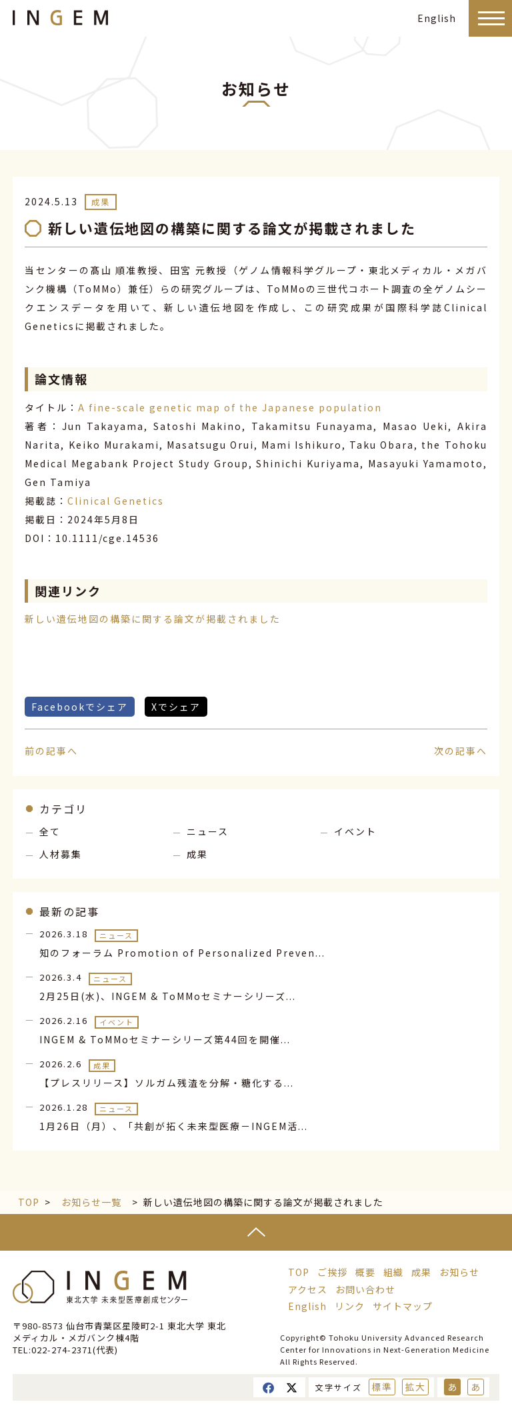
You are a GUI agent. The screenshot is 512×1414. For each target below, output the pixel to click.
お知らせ (459, 1272)
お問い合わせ (365, 1289)
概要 (365, 1272)
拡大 (415, 1386)
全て (50, 831)
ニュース (208, 831)
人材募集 (60, 854)
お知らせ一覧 (91, 1202)
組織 (393, 1272)
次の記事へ (460, 750)
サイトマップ (403, 1306)
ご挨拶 (332, 1272)
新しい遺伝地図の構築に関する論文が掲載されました (153, 618)
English (436, 18)
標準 (382, 1386)
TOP (28, 1202)
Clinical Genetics (115, 500)
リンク (350, 1306)
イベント (355, 831)
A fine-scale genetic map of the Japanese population (230, 407)
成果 (100, 201)
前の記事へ (51, 750)
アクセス (307, 1289)
